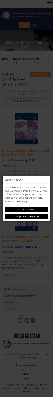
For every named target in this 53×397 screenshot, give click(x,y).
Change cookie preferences (26, 216)
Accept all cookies (26, 209)
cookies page (22, 201)
